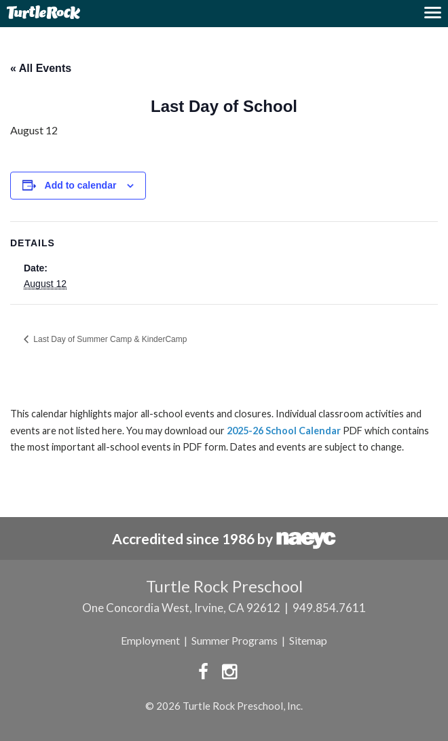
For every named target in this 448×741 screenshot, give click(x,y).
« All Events (40, 68)
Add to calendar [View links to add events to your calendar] (81, 185)
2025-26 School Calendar (284, 430)
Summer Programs (234, 640)
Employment (150, 640)
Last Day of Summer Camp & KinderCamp (109, 339)
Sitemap (308, 640)
